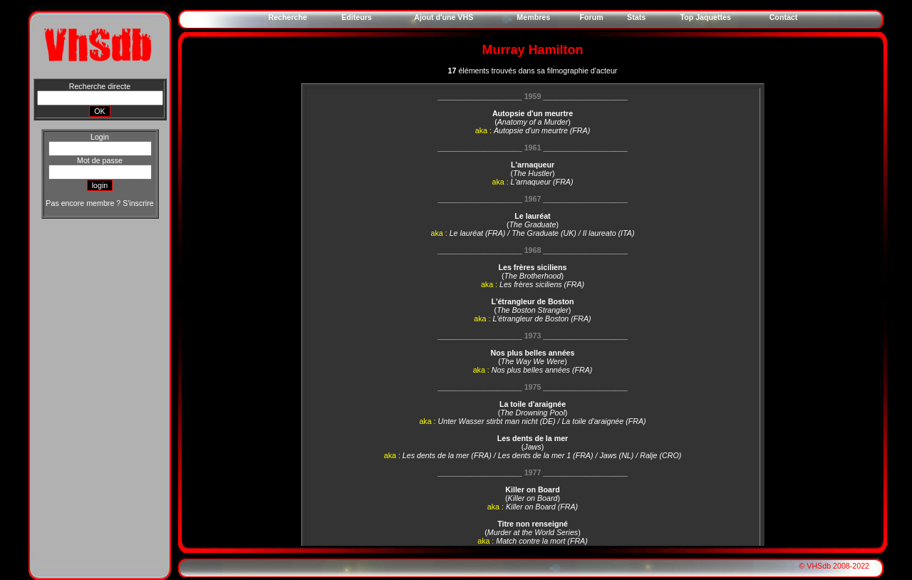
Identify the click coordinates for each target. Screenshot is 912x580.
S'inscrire (138, 203)
